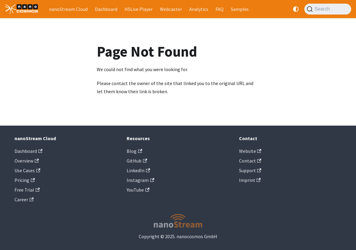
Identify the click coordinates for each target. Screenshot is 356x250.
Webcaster (171, 9)
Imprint (250, 180)
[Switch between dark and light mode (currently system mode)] (296, 9)
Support (250, 170)
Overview (27, 161)
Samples (240, 9)
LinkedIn (138, 170)
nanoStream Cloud (68, 9)
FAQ (219, 9)
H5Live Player (139, 9)
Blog (134, 151)
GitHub (137, 161)
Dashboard (106, 9)
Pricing (25, 180)
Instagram (140, 180)
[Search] (327, 9)
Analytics (198, 9)
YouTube (138, 190)
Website (250, 151)
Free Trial (27, 190)
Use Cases (27, 170)
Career (24, 199)
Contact (250, 161)
